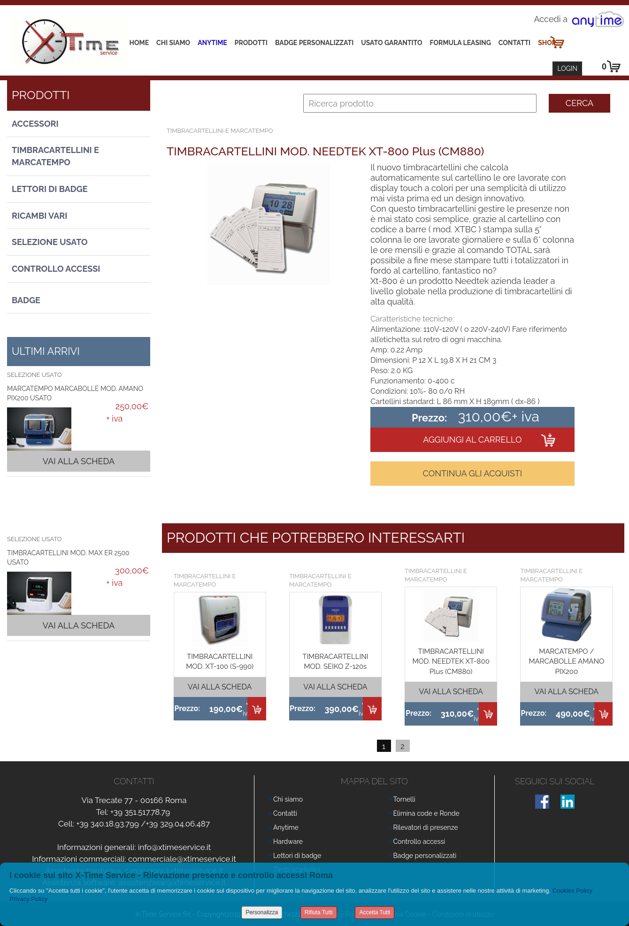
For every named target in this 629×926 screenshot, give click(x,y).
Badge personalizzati (425, 855)
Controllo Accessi (56, 269)
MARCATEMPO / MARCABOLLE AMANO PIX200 (566, 661)
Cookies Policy (572, 890)
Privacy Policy (28, 899)
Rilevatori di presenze (425, 827)
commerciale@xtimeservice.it (182, 859)
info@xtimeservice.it (174, 847)
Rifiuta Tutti (319, 912)
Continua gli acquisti (472, 473)
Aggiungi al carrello (472, 439)
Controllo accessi (419, 841)
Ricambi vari (39, 216)
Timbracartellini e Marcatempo (55, 156)
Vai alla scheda (79, 461)
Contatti (514, 42)
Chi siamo (173, 42)
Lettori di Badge (50, 189)
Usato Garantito (391, 42)
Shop (547, 42)
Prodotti (251, 42)
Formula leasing (460, 42)
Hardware (288, 841)
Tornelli (404, 799)
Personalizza (261, 912)
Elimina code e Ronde (426, 813)
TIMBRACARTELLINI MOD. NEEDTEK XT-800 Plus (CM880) (451, 661)
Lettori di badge (297, 855)
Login (567, 68)
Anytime (212, 42)
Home (139, 42)
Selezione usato (50, 242)
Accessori (35, 124)
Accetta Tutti (374, 912)
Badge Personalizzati (314, 42)
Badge (26, 300)
